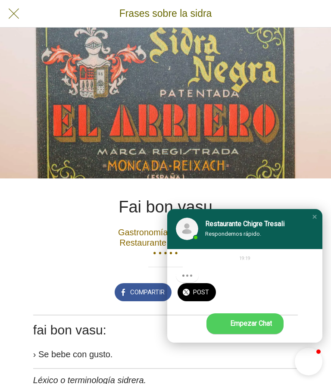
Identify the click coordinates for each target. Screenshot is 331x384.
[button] (314, 216)
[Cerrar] (14, 14)
